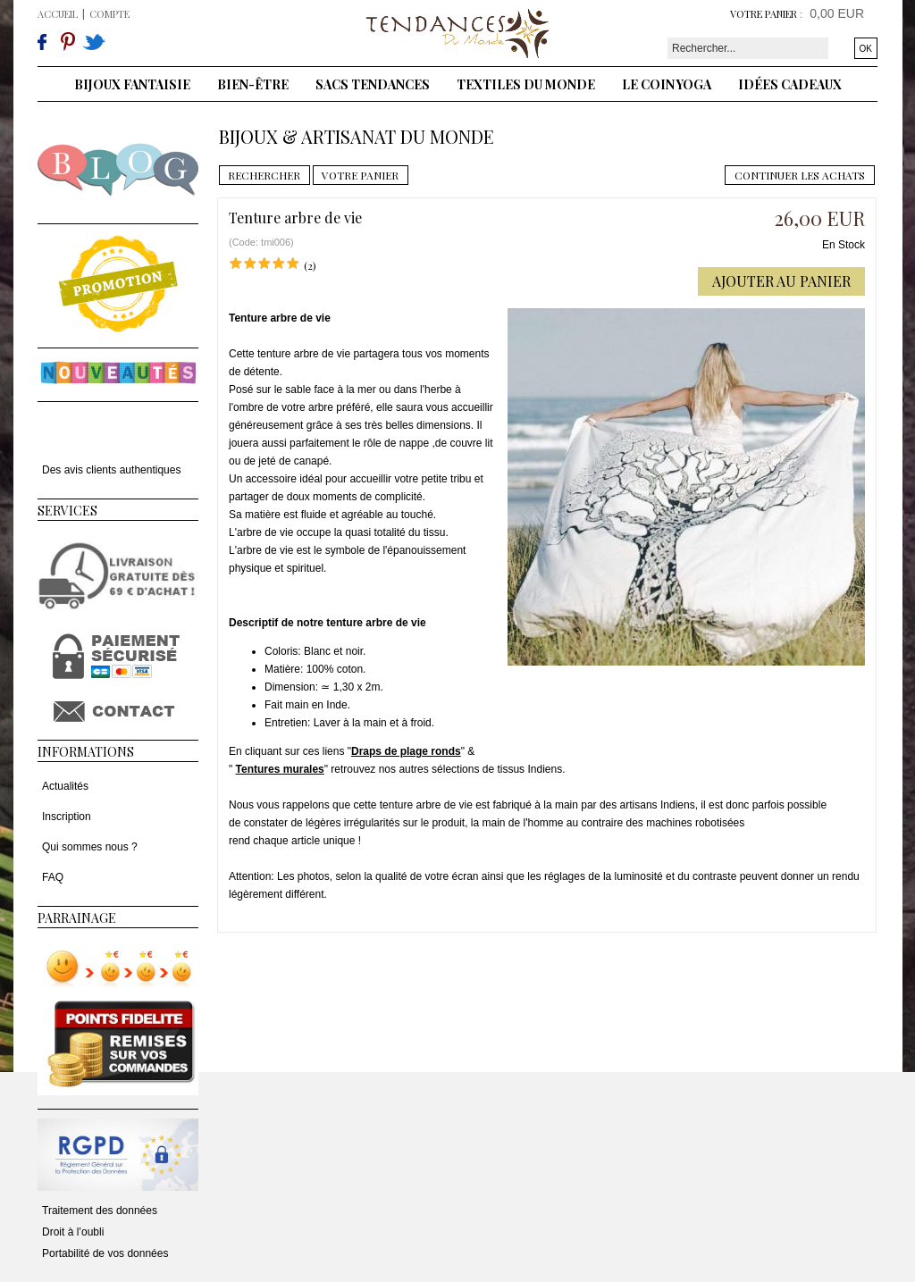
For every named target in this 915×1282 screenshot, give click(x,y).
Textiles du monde (526, 84)
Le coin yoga (666, 84)
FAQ (52, 877)
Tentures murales (280, 769)
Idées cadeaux (790, 84)
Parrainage (77, 917)
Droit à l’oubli (73, 1232)
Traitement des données (99, 1210)
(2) (310, 265)
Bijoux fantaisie (132, 84)
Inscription (66, 816)
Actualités (65, 786)
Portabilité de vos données (105, 1253)
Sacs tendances (372, 84)
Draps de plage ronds (406, 751)
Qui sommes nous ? (90, 847)
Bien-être (253, 84)
